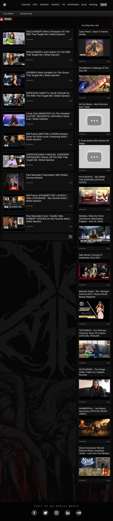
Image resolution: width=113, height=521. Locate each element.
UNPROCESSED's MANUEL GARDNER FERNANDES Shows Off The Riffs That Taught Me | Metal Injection (47, 157)
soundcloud (26, 14)
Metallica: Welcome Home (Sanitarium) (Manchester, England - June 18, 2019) (91, 219)
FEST (35, 5)
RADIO (92, 5)
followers (8, 14)
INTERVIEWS (73, 5)
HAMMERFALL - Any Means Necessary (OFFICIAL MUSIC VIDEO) (93, 411)
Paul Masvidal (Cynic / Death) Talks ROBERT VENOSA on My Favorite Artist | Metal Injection (48, 219)
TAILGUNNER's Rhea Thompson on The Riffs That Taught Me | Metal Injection (47, 33)
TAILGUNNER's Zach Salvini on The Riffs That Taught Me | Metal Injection (48, 53)
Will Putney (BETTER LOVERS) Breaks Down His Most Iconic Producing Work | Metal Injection (47, 137)
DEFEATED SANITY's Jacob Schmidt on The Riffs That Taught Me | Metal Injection (48, 94)
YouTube (8, 19)
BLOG (84, 5)
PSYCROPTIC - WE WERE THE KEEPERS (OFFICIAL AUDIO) (92, 180)
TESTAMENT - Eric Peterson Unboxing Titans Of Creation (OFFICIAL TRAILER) (92, 333)
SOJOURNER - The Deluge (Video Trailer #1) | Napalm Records (92, 372)
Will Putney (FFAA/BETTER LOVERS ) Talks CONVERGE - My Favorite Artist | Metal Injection (46, 198)
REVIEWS (44, 5)
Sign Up (103, 5)
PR (63, 5)
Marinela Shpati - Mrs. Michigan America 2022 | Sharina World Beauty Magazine (94, 294)
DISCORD (26, 5)
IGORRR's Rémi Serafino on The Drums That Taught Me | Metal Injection (47, 74)
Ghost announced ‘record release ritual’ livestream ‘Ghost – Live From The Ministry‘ (94, 451)
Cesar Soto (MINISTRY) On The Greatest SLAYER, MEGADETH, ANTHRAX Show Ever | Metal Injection (48, 116)
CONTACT (55, 5)
